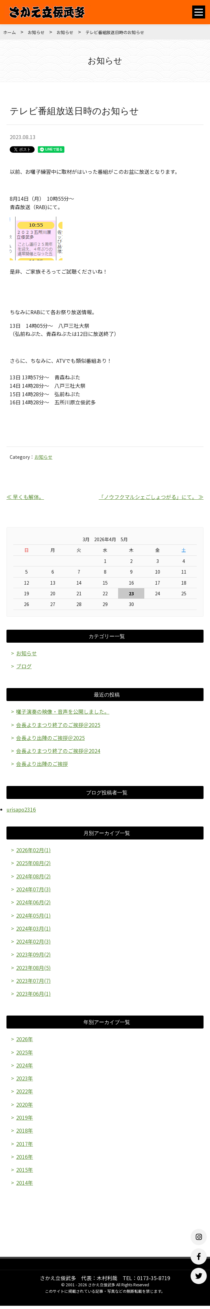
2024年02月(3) (33, 943)
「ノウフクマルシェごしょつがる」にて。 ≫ (151, 497)
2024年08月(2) (33, 877)
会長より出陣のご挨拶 (42, 764)
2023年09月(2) (33, 956)
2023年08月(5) (33, 969)
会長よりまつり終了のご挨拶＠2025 (58, 725)
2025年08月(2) (33, 864)
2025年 (24, 1054)
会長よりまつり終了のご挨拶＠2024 (58, 751)
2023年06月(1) (33, 995)
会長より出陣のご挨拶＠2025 (50, 738)
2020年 (24, 1107)
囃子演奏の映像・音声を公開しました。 (62, 712)
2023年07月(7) (33, 982)
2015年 (24, 1173)
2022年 (24, 1094)
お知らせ (36, 32)
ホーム (9, 32)
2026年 (24, 1041)
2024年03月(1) (33, 930)
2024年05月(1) (33, 916)
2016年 (24, 1159)
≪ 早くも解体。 (25, 497)
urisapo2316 (21, 810)
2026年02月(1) (33, 851)
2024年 (24, 1067)
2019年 (24, 1120)
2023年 (24, 1080)
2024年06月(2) (33, 903)
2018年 (24, 1133)
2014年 (24, 1186)
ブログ (24, 666)
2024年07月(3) (33, 890)
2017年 (24, 1146)
